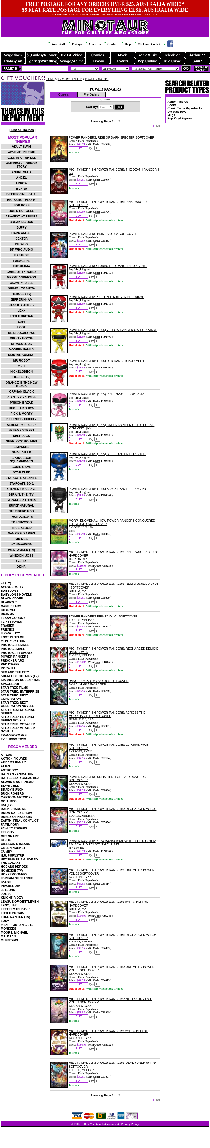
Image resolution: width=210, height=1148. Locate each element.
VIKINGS (21, 538)
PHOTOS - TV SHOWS (17, 652)
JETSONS (8, 889)
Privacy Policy (130, 1124)
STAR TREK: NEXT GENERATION (14, 697)
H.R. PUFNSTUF (12, 855)
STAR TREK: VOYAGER (18, 724)
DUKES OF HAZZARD (16, 816)
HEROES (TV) (21, 294)
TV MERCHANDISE (70, 79)
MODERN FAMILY (21, 349)
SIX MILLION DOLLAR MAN (20, 679)
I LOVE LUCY (10, 633)
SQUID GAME (21, 466)
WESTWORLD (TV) (21, 550)
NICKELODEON (21, 371)
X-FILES (21, 561)
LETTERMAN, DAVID (15, 909)
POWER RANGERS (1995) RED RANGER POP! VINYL (107, 360)
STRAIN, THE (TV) (22, 494)
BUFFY (21, 227)
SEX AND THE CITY (15, 672)
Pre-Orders (91, 94)
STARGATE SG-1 (21, 483)
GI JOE (6, 840)
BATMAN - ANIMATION (17, 774)
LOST (21, 327)
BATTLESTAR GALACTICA (20, 778)
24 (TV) (6, 583)
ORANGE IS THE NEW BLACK (22, 384)
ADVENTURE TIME (21, 152)
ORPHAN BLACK (21, 391)
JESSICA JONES (21, 305)
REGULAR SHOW (21, 408)
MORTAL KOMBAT (21, 355)
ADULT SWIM (21, 146)
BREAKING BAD (22, 222)
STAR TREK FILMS (14, 687)
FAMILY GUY (10, 824)
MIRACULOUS (21, 343)
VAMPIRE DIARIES (21, 533)
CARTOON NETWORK (17, 797)
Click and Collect (147, 44)
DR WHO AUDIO (21, 249)
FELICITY (7, 832)
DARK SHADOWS (13, 809)
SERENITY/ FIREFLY (21, 424)
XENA (21, 566)
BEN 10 (21, 188)
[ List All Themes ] (22, 130)
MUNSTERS (9, 940)
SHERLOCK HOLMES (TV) (20, 676)
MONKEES (8, 928)
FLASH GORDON (13, 617)
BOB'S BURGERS (21, 210)
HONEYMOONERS (14, 874)
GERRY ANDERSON (21, 277)
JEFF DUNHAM (21, 299)
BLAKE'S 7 (9, 602)
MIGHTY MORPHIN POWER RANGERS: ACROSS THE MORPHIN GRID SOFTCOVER (107, 714)
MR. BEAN (8, 936)
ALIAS (5, 766)
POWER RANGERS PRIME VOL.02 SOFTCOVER (103, 233)
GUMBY (6, 851)
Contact (111, 44)
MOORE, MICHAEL (14, 932)
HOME (50, 79)
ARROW (21, 183)
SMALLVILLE (21, 452)
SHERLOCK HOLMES (21, 441)
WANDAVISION (21, 544)
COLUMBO (9, 801)
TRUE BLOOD (21, 527)
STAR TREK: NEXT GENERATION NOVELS (17, 704)
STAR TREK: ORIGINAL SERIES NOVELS (18, 718)
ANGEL (21, 177)
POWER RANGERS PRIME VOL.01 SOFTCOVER (103, 616)
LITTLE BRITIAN (21, 316)
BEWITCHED (10, 785)
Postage (75, 44)
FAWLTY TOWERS (14, 828)
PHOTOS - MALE (13, 648)
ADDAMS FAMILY (13, 762)
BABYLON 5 (10, 590)
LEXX (21, 310)
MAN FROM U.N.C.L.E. (17, 924)
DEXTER (21, 238)
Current (63, 94)
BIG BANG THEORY (21, 199)
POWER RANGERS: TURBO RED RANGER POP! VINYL (108, 266)
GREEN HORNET (13, 847)
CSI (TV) (7, 805)
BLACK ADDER (12, 598)
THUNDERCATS (21, 516)
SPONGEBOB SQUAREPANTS (21, 459)
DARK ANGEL (21, 233)
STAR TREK (21, 472)
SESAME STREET (21, 430)
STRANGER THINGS (21, 500)
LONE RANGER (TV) (15, 917)
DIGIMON (7, 614)
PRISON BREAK (21, 402)
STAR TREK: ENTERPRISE (20, 691)
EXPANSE (21, 255)
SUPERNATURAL (21, 505)
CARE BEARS (11, 606)
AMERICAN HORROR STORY (21, 165)
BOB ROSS (21, 205)
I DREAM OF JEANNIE (17, 878)
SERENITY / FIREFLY (21, 419)
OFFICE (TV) (21, 377)
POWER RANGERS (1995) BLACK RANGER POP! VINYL (108, 488)
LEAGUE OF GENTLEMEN (20, 901)
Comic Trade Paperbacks (185, 108)
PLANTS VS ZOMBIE (22, 397)
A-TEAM (7, 754)
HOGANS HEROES (14, 866)
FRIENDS (7, 629)
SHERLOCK (21, 435)
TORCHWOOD (21, 522)
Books (171, 105)
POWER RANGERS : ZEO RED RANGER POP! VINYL (106, 297)
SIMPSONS (21, 447)
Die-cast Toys (176, 111)
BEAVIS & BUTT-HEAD (17, 781)
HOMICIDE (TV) (12, 870)
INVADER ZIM (11, 886)
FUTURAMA (21, 266)
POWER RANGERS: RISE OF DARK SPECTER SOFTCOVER (111, 137)
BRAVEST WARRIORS (21, 216)
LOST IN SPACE (12, 637)
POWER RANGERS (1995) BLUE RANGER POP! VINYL (107, 454)
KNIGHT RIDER (12, 897)
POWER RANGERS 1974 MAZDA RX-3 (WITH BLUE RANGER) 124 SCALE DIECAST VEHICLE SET (112, 842)
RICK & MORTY (21, 413)
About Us (93, 44)
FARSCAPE (21, 260)
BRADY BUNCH (12, 789)
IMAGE (6, 882)
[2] (158, 125)
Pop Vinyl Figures (179, 118)
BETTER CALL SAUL (21, 194)
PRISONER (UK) (12, 660)
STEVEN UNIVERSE (21, 489)
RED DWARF (10, 664)
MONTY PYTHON (13, 641)
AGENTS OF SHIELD (22, 157)
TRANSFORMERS (14, 735)
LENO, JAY (9, 905)
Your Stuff (56, 44)
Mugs (171, 115)
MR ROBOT (21, 360)
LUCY (5, 920)
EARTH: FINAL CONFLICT (19, 820)
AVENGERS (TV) (12, 586)
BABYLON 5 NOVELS (16, 594)
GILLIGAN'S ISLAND (15, 843)
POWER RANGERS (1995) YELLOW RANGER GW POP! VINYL (113, 330)
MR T (21, 366)
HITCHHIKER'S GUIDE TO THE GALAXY (19, 861)
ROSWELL (8, 668)
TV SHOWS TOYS (13, 739)
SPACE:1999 (10, 683)
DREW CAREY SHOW (16, 812)
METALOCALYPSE (21, 332)
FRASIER (7, 625)
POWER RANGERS (15, 656)
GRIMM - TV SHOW (21, 288)
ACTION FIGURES (14, 758)
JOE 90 (6, 893)
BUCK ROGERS (12, 793)
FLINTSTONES (11, 621)
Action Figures (177, 101)
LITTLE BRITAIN (12, 913)
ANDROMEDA (21, 172)
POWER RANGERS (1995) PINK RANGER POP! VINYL (107, 394)
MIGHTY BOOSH (22, 338)
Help (126, 44)
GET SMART (10, 836)
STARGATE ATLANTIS (21, 478)
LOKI (21, 321)
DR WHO (21, 244)
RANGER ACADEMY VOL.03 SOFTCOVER (99, 681)
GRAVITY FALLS (22, 283)
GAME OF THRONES (21, 271)
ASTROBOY (9, 770)
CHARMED (8, 610)
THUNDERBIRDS (21, 511)
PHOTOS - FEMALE (15, 645)
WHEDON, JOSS (22, 555)
